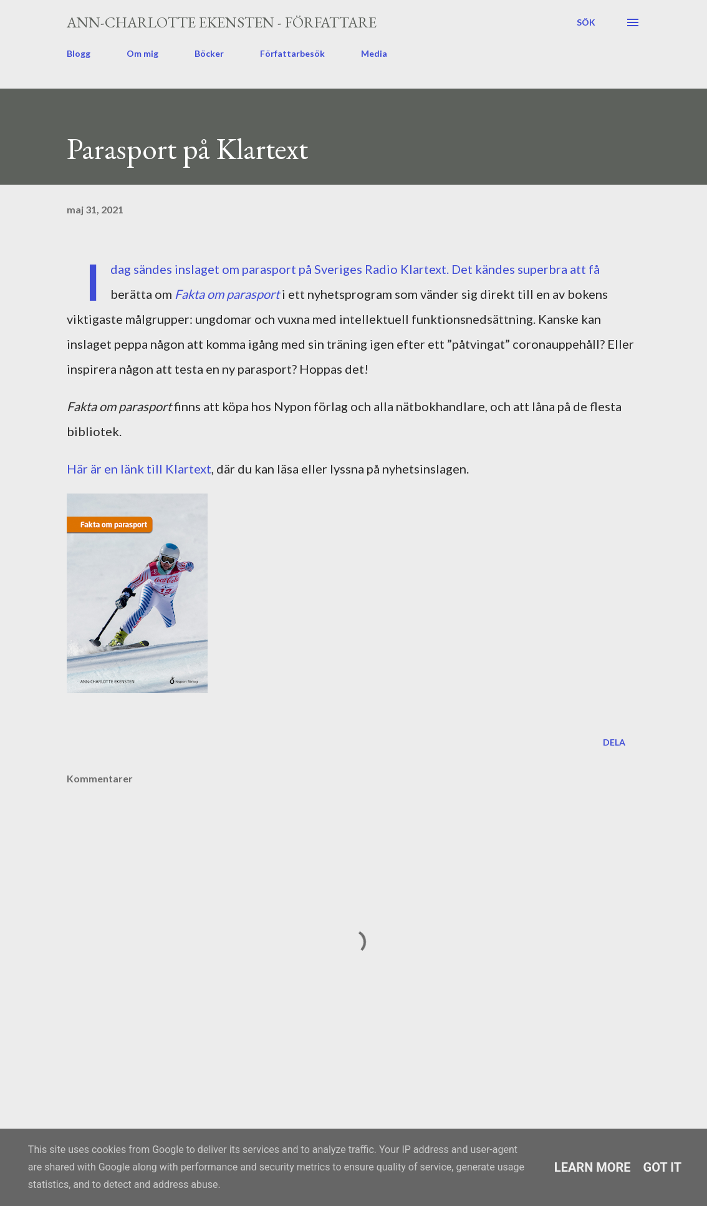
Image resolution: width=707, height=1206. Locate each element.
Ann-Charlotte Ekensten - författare (222, 22)
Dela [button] (614, 742)
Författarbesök (292, 53)
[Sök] (586, 22)
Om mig (142, 53)
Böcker (209, 53)
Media (374, 53)
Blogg (78, 53)
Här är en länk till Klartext (139, 468)
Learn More (592, 1167)
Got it (662, 1167)
